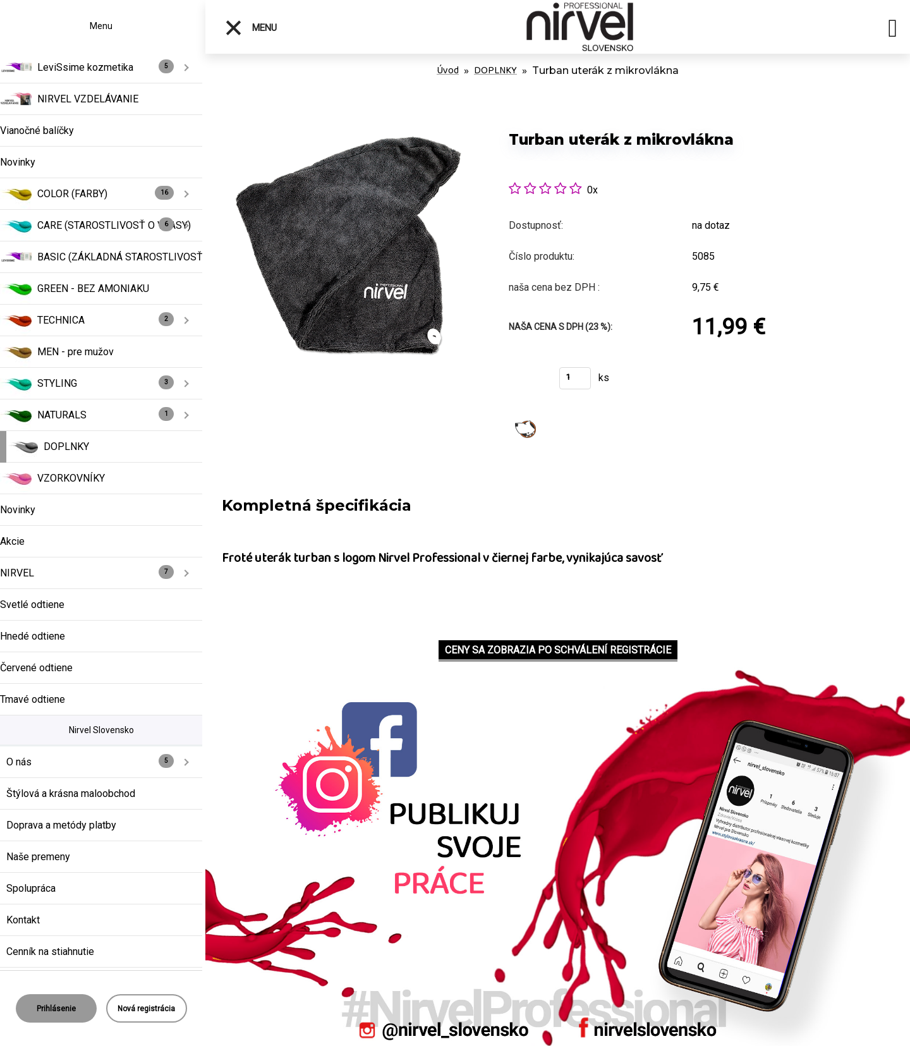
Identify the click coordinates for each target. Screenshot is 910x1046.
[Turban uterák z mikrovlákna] (348, 113)
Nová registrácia (146, 1008)
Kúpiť (526, 382)
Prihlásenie (56, 1008)
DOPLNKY (495, 70)
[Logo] (580, 27)
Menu (250, 27)
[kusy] (575, 378)
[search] (892, 30)
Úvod (448, 70)
